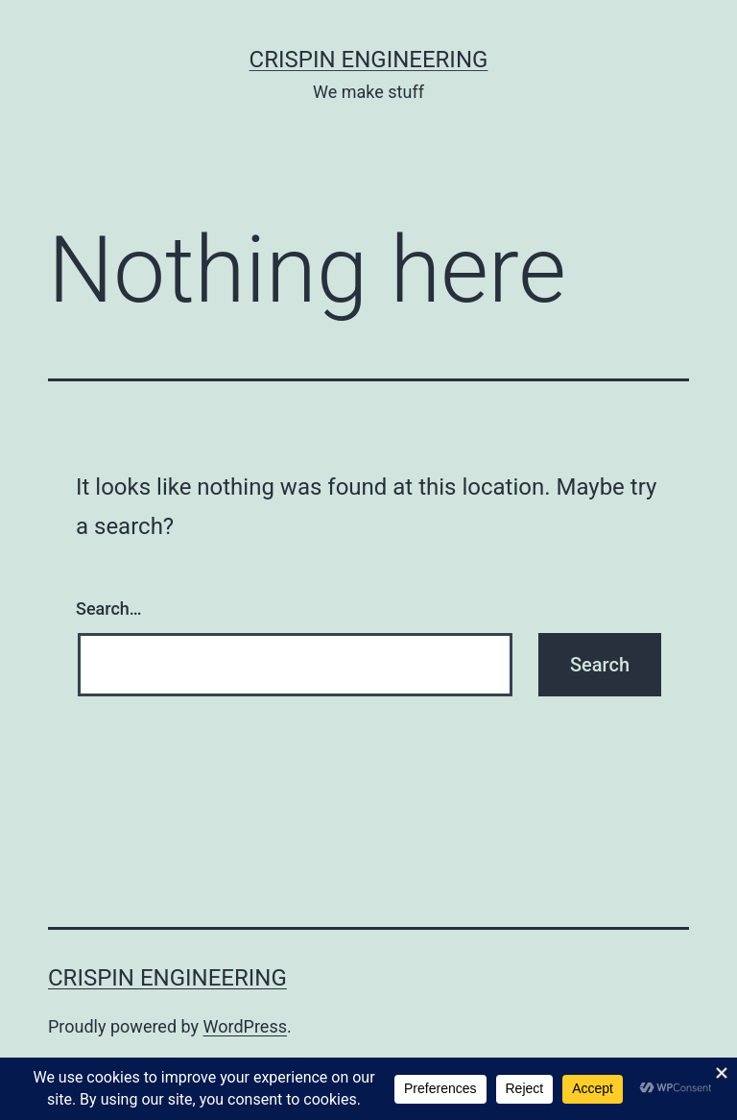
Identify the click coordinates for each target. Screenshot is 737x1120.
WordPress (245, 1026)
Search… (109, 608)
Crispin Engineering (369, 59)
